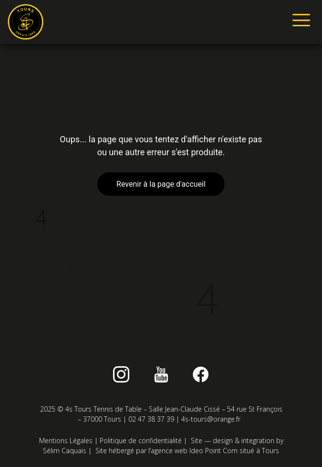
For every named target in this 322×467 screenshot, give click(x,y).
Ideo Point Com (213, 450)
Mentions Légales (66, 440)
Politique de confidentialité (141, 440)
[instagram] (121, 374)
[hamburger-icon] (299, 22)
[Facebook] (201, 374)
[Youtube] (161, 374)
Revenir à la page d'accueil (161, 184)
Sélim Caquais (64, 450)
